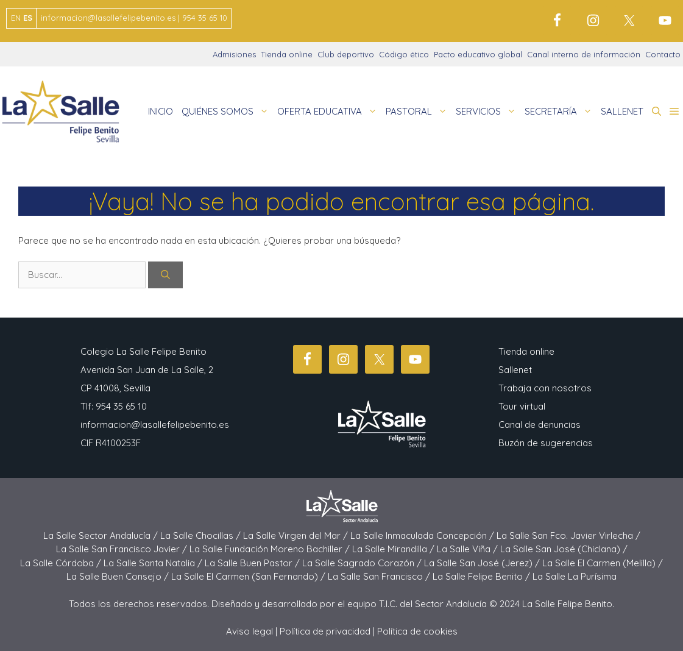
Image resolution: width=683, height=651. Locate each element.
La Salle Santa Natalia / (154, 563)
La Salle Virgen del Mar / (296, 535)
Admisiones (234, 54)
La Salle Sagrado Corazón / (363, 563)
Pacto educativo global (478, 54)
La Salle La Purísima (575, 576)
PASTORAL (418, 111)
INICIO (160, 111)
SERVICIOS (488, 111)
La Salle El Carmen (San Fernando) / (249, 576)
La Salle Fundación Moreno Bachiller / (270, 549)
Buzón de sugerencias (545, 443)
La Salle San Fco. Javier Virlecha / (568, 535)
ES (27, 18)
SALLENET (622, 111)
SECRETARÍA (560, 111)
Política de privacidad (325, 631)
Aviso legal (249, 631)
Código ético (404, 54)
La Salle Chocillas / (201, 535)
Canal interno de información (583, 54)
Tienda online (287, 54)
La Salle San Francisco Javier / (122, 549)
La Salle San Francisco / (380, 576)
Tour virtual (521, 406)
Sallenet (515, 369)
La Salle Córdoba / (62, 563)
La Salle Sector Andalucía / (101, 535)
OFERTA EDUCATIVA (329, 111)
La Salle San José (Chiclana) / (564, 549)
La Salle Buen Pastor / (253, 563)
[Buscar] (165, 275)
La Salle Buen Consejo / (118, 576)
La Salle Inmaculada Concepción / (423, 535)
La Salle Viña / (468, 549)
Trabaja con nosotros (545, 388)
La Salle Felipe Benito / (483, 576)
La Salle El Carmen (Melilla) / (602, 563)
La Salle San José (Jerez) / (483, 563)
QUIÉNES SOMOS (227, 111)
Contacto (663, 54)
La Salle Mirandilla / (394, 549)
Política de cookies (417, 631)
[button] (656, 111)
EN (16, 18)
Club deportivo (345, 54)
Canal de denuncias (539, 424)
